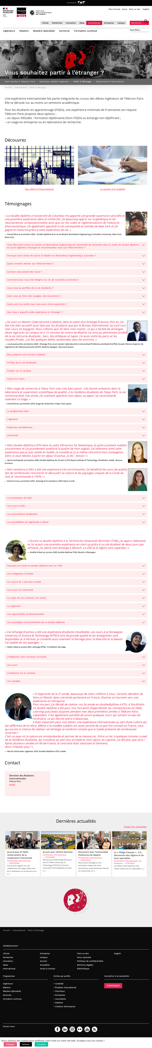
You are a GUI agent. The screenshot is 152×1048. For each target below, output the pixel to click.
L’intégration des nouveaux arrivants (76, 659)
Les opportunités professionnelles (76, 616)
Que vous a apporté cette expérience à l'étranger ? (76, 314)
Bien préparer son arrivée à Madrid (76, 357)
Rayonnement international (110, 84)
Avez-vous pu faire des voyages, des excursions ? (76, 298)
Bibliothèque (83, 971)
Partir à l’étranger (36, 933)
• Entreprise (59, 997)
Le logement (76, 608)
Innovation (71, 23)
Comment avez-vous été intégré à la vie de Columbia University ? (76, 282)
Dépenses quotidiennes (76, 429)
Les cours (76, 667)
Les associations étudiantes (76, 516)
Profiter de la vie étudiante (76, 365)
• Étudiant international (65, 990)
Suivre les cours (76, 381)
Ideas (81, 23)
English (146, 9)
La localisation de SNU (76, 500)
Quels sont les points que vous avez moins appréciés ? (76, 306)
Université (76, 437)
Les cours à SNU (76, 508)
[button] (10, 1044)
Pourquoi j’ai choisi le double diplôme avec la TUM (76, 568)
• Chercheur (59, 993)
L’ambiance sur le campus (76, 675)
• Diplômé (58, 1005)
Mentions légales (85, 967)
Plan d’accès (114, 9)
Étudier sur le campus (76, 373)
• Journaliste (60, 1001)
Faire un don (134, 9)
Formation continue (85, 30)
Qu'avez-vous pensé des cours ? (76, 274)
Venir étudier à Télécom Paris (20, 84)
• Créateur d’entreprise (64, 1009)
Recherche (57, 23)
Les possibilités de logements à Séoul (76, 524)
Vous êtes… (135, 30)
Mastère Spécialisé (44, 30)
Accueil (6, 933)
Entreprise (109, 23)
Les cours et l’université (76, 592)
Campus (121, 23)
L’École (45, 23)
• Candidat (59, 986)
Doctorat (64, 30)
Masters (24, 30)
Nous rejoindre (84, 959)
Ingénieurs (9, 30)
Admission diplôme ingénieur (54, 84)
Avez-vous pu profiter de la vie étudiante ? (76, 290)
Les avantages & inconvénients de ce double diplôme (76, 624)
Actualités (45, 967)
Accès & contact (47, 971)
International (94, 23)
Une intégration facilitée (76, 576)
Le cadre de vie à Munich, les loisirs (76, 600)
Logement (76, 421)
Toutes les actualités (135, 829)
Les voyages (76, 683)
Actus (124, 9)
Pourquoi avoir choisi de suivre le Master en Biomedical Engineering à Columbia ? (76, 258)
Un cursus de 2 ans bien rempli (76, 584)
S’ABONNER (113, 988)
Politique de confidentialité (90, 963)
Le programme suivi (76, 413)
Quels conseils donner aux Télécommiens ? (76, 266)
